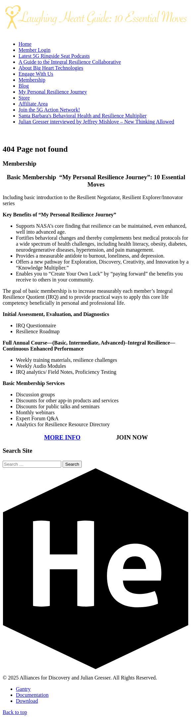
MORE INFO (62, 437)
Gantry (23, 689)
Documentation (32, 695)
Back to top (15, 712)
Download (27, 701)
